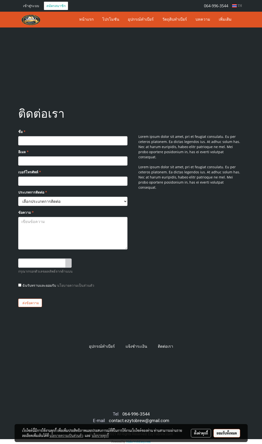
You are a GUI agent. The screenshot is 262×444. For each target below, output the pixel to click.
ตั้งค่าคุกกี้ (201, 433)
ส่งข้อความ (30, 303)
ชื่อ (21, 131)
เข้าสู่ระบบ (31, 5)
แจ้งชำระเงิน (136, 346)
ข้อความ (26, 212)
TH (237, 6)
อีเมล (23, 152)
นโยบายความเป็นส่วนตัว (75, 285)
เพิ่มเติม (225, 20)
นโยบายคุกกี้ (100, 435)
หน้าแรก (86, 20)
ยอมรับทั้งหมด (227, 433)
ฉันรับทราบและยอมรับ (56, 285)
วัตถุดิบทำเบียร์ (174, 20)
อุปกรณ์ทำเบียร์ (141, 20)
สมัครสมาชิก (56, 5)
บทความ (202, 20)
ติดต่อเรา (165, 346)
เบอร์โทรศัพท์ (29, 172)
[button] (240, 20)
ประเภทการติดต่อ (32, 192)
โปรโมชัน (110, 20)
